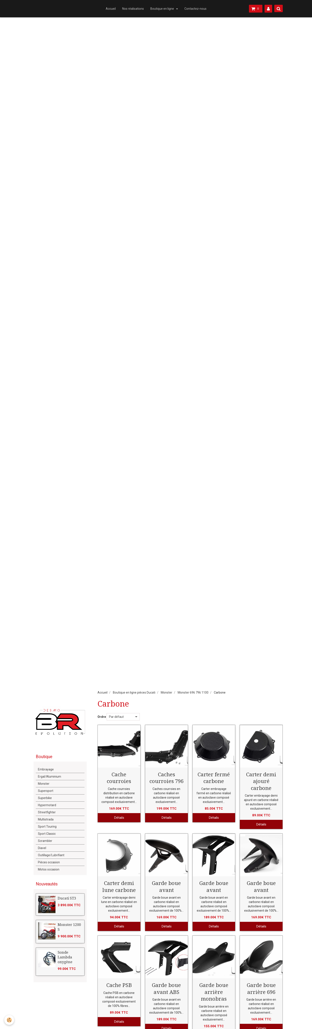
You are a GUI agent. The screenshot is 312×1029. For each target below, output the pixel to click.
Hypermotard (47, 805)
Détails (119, 818)
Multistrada (46, 819)
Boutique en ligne (162, 8)
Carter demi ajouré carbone (261, 781)
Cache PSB (119, 985)
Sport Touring (47, 826)
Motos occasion (48, 869)
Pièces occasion (49, 862)
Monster (166, 692)
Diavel (42, 848)
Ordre (102, 716)
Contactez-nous (195, 8)
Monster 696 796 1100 (193, 692)
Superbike (45, 798)
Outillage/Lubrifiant (51, 855)
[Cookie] (9, 1020)
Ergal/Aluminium (49, 776)
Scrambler (45, 841)
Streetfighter (47, 812)
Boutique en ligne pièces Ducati (134, 692)
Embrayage (46, 769)
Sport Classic (47, 833)
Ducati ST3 (67, 898)
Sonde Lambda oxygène (65, 957)
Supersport (45, 791)
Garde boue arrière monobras (213, 992)
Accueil (111, 8)
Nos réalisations (133, 8)
